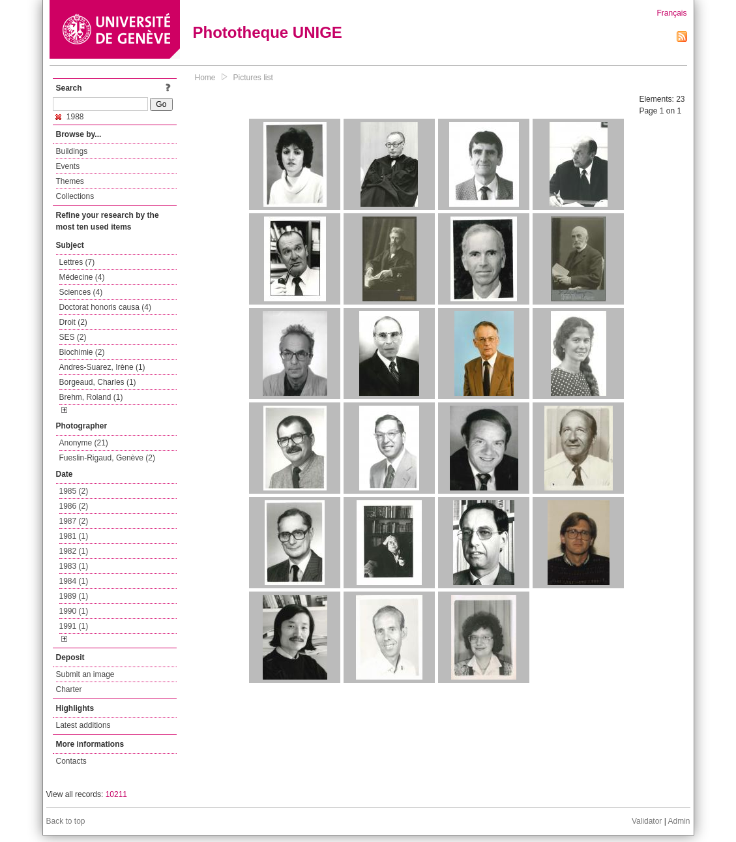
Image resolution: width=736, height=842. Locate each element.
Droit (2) (73, 322)
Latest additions (83, 725)
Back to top (65, 821)
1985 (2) (74, 491)
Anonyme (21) (83, 442)
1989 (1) (74, 596)
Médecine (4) (82, 277)
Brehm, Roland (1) (91, 397)
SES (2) (73, 337)
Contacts (71, 761)
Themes (70, 181)
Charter (69, 689)
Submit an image (85, 674)
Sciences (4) (81, 292)
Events (68, 166)
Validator (647, 821)
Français (671, 13)
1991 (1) (74, 626)
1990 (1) (74, 611)
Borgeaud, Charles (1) (97, 382)
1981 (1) (74, 536)
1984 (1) (74, 581)
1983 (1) (74, 566)
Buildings (72, 151)
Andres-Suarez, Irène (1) (102, 367)
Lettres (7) (77, 262)
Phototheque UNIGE (267, 32)
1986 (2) (74, 506)
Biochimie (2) (82, 352)
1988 (69, 116)
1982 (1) (74, 551)
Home (205, 77)
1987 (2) (74, 521)
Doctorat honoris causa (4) (105, 307)
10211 (116, 794)
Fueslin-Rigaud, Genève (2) (107, 457)
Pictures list (253, 77)
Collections (75, 196)
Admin (679, 821)
